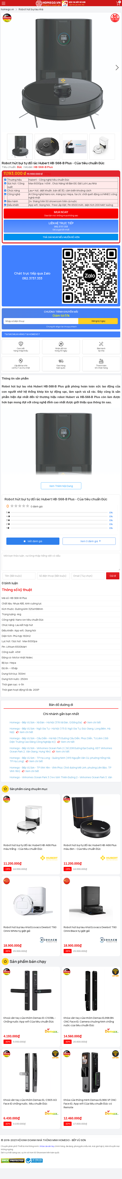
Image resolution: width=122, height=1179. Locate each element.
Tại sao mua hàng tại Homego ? (22, 334)
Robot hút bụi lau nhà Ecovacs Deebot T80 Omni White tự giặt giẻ (30, 929)
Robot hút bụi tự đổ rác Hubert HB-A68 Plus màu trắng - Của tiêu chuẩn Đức (30, 847)
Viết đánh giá (32, 541)
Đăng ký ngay (98, 320)
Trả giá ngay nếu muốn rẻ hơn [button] (61, 237)
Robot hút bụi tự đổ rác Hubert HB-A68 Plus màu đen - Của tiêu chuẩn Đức (90, 847)
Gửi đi (113, 575)
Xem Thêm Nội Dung (61, 486)
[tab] (61, 237)
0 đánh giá (36, 506)
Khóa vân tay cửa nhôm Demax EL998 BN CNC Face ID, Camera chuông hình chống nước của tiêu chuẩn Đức (89, 1021)
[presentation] (117, 69)
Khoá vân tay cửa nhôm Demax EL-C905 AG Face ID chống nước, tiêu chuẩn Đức (30, 1101)
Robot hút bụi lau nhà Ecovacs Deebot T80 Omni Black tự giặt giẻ (90, 929)
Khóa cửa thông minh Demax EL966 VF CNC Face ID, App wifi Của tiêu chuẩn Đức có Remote (90, 1103)
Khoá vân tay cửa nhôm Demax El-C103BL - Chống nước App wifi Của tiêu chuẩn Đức (30, 1019)
